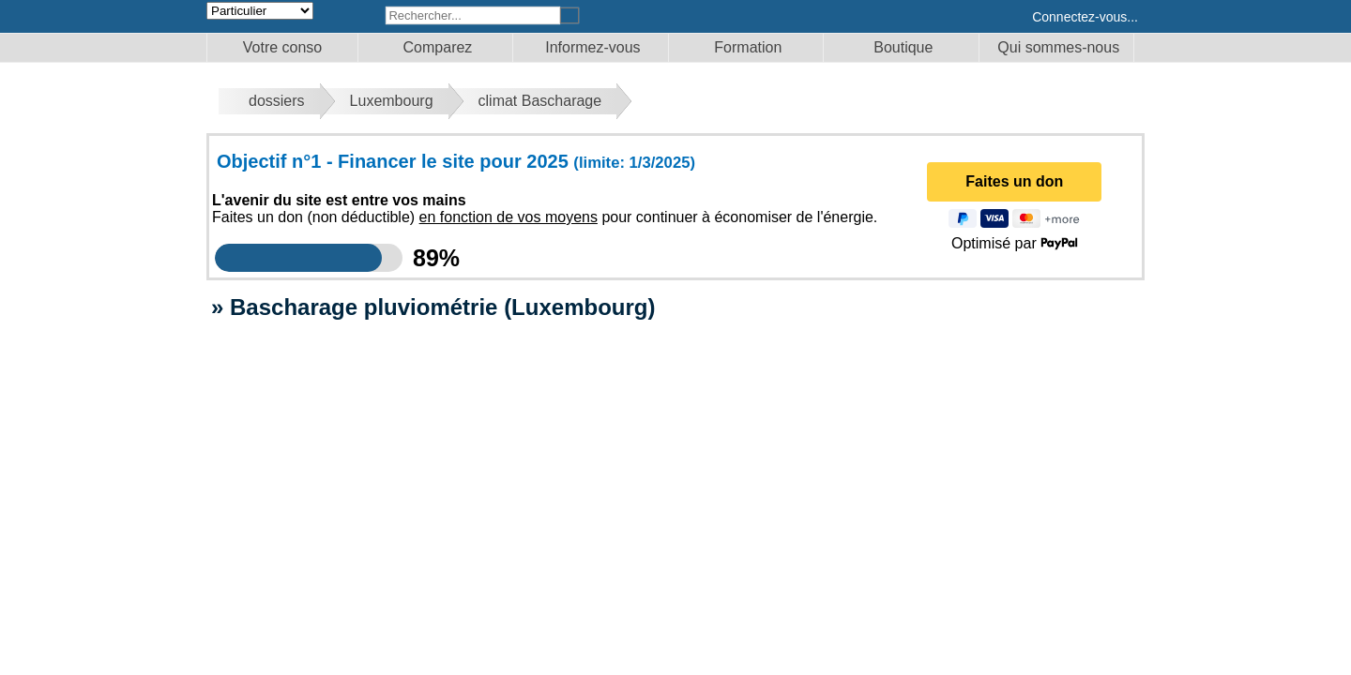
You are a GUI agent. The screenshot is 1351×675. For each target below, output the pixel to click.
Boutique (903, 47)
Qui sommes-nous (1058, 47)
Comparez (438, 47)
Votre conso (283, 47)
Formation (748, 47)
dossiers (277, 101)
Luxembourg (391, 101)
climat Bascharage (540, 101)
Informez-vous (592, 47)
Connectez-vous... (1085, 16)
